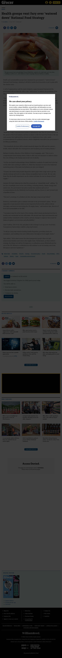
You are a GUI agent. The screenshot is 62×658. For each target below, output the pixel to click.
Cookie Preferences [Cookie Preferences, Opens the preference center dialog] (22, 126)
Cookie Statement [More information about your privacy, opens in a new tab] (39, 121)
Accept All (36, 126)
